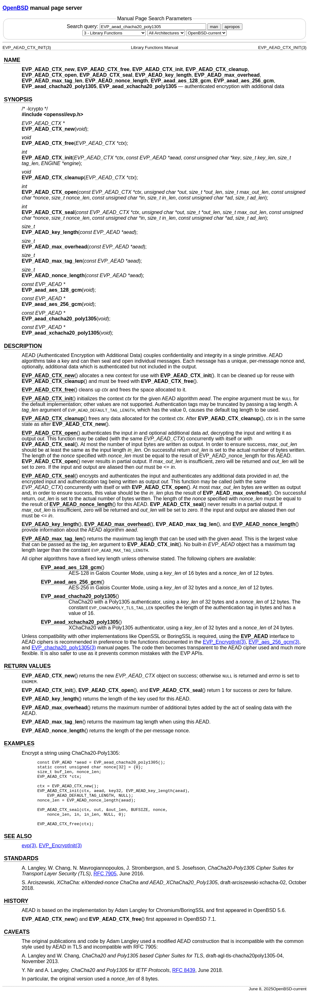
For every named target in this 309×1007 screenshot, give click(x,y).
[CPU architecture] (166, 33)
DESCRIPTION (23, 346)
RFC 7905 (104, 887)
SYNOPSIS (18, 99)
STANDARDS (21, 871)
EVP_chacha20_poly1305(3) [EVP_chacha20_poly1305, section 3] (64, 647)
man (214, 26)
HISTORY (16, 914)
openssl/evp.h (63, 114)
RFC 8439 (183, 983)
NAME (12, 60)
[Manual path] (206, 33)
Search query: (137, 26)
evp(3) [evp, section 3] (29, 858)
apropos (232, 26)
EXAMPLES (19, 743)
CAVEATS (16, 945)
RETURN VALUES (27, 666)
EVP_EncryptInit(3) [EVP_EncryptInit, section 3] (224, 642)
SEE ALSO (18, 849)
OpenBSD (15, 8)
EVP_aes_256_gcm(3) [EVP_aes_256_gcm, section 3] (273, 642)
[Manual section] (114, 33)
